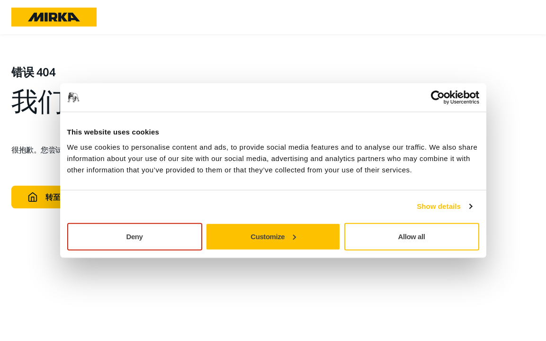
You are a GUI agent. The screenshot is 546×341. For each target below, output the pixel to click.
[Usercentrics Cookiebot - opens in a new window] (437, 97)
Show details (439, 206)
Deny (134, 236)
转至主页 (51, 197)
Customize (273, 236)
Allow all (411, 236)
